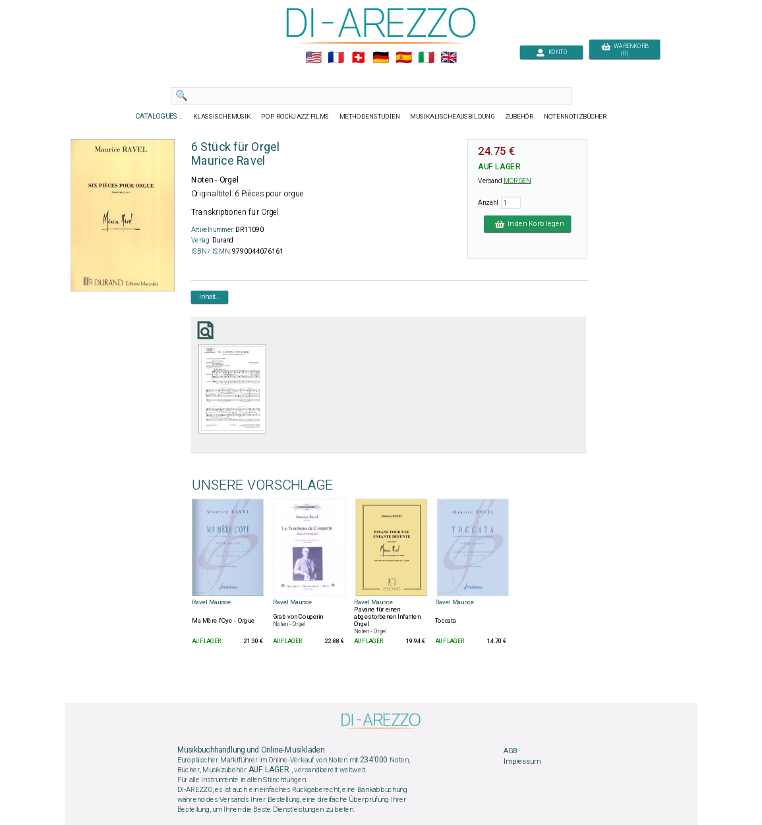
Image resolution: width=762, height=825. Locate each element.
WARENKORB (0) (624, 50)
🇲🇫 (336, 58)
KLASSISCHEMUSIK (222, 116)
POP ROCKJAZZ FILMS (296, 116)
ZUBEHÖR (519, 116)
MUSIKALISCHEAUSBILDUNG (452, 116)
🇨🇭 (358, 58)
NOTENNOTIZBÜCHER (575, 116)
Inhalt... (210, 297)
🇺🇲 (313, 58)
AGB (510, 751)
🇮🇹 (426, 58)
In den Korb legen (528, 224)
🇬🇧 (448, 58)
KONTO (552, 52)
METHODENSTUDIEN (369, 116)
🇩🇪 (380, 58)
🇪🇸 (404, 58)
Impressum (522, 761)
